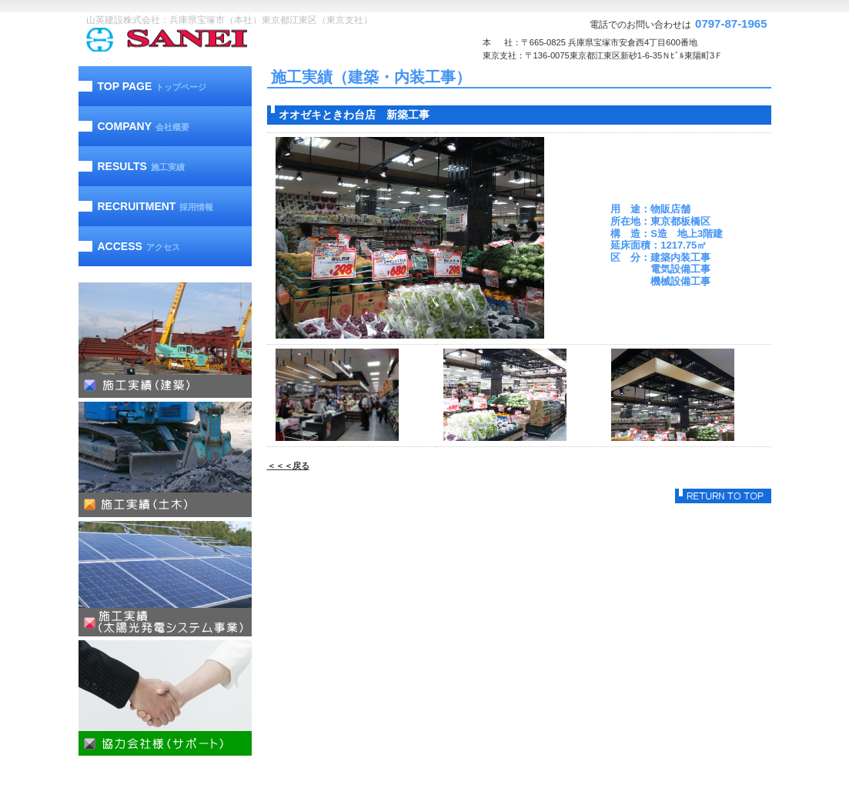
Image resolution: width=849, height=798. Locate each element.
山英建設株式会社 (197, 40)
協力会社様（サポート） (165, 698)
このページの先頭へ (723, 496)
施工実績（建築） (165, 340)
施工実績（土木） (165, 459)
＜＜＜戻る (288, 465)
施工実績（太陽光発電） (165, 578)
